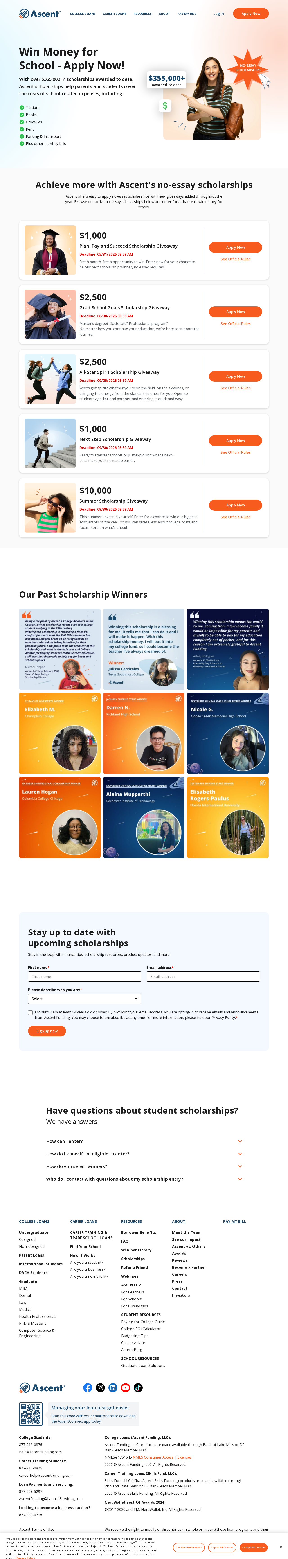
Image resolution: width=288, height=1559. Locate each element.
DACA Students (33, 1272)
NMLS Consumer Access (153, 1457)
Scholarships (133, 1258)
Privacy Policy (223, 1017)
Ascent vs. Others (188, 1246)
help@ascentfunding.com (40, 1451)
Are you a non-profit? (89, 1276)
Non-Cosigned (32, 1246)
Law (22, 1302)
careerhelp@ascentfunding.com (45, 1475)
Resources (143, 13)
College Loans (83, 13)
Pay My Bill (186, 13)
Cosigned (27, 1239)
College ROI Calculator (141, 1328)
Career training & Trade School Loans (91, 1235)
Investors (181, 1295)
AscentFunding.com (232, 1534)
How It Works (82, 1255)
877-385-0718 (30, 1514)
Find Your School (85, 1246)
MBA (23, 1288)
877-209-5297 (30, 1491)
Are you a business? (88, 1269)
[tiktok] (138, 1387)
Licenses (184, 1457)
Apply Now (251, 13)
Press (177, 1281)
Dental (25, 1295)
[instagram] (100, 1387)
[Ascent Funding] (42, 1388)
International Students (41, 1263)
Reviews (180, 1260)
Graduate (28, 1281)
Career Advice (133, 1342)
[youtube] (125, 1387)
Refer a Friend (134, 1267)
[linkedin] (112, 1387)
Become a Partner (189, 1267)
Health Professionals (37, 1316)
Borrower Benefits (138, 1232)
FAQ (125, 1241)
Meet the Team (187, 1232)
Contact (179, 1288)
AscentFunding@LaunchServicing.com (51, 1498)
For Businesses (134, 1306)
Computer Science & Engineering (36, 1333)
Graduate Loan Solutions (143, 1365)
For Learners (132, 1292)
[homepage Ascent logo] (40, 14)
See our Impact (186, 1239)
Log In (219, 13)
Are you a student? (86, 1262)
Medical (26, 1309)
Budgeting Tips (135, 1335)
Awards (179, 1253)
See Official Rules (236, 259)
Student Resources (141, 1314)
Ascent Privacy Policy (36, 1536)
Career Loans (114, 13)
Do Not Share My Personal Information (52, 1543)
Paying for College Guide (143, 1321)
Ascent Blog (131, 1349)
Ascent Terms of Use (36, 1529)
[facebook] (87, 1387)
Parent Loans (31, 1255)
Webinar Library (136, 1250)
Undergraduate (33, 1232)
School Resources (140, 1358)
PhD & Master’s (33, 1323)
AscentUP (131, 1285)
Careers (179, 1274)
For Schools (131, 1299)
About (164, 13)
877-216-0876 (30, 1444)
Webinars (130, 1276)
